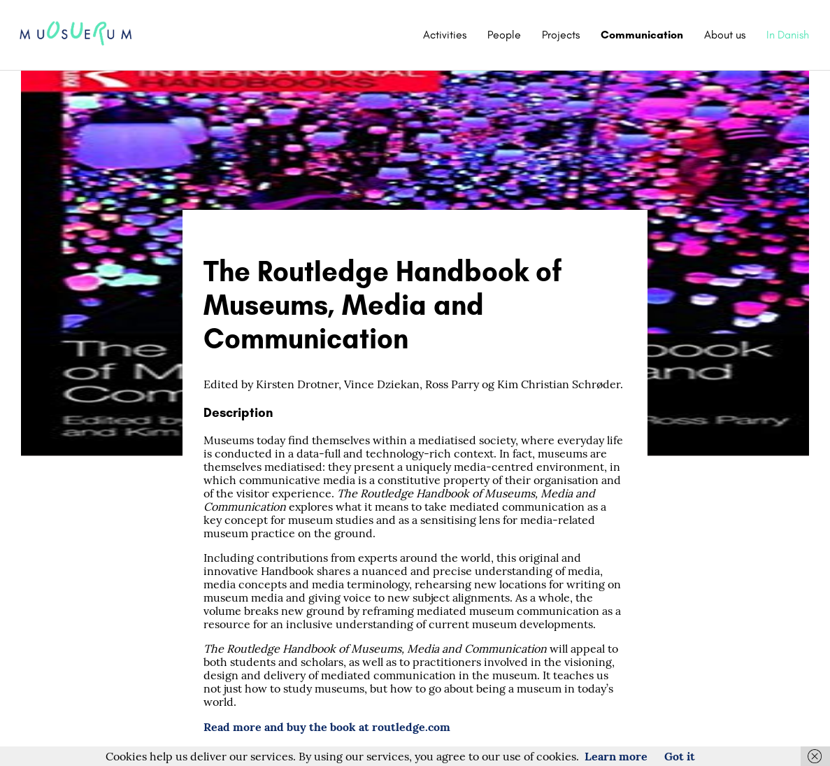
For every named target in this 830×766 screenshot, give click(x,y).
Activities (444, 34)
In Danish (787, 34)
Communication (642, 34)
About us (724, 34)
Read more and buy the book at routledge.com (326, 727)
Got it (679, 756)
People (504, 34)
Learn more (616, 756)
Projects (561, 34)
